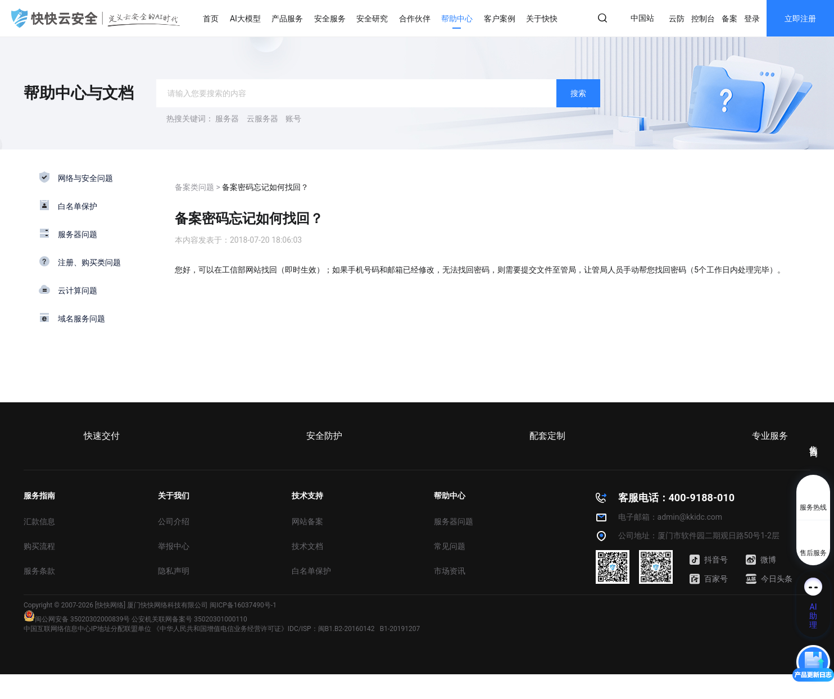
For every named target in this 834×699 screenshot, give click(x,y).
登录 (752, 18)
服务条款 (39, 570)
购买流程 (39, 546)
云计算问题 (77, 290)
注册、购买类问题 (89, 262)
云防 (677, 18)
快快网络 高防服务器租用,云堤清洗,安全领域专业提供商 (95, 18)
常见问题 (449, 546)
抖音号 (709, 560)
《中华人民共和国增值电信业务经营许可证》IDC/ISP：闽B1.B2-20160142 (264, 629)
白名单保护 (77, 206)
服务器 (227, 118)
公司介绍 (173, 521)
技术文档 (307, 546)
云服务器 (262, 118)
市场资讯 (449, 570)
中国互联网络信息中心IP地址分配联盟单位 (87, 629)
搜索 (578, 93)
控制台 (703, 18)
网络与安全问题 (85, 178)
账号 (293, 118)
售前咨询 (814, 441)
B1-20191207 (400, 629)
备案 (729, 18)
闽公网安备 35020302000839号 (77, 619)
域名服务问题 (81, 318)
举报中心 (173, 546)
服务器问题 (77, 234)
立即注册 (800, 18)
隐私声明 (173, 570)
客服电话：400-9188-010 (676, 497)
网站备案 (307, 521)
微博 (761, 560)
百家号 (709, 579)
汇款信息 (39, 521)
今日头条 (769, 579)
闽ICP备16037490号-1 (243, 605)
